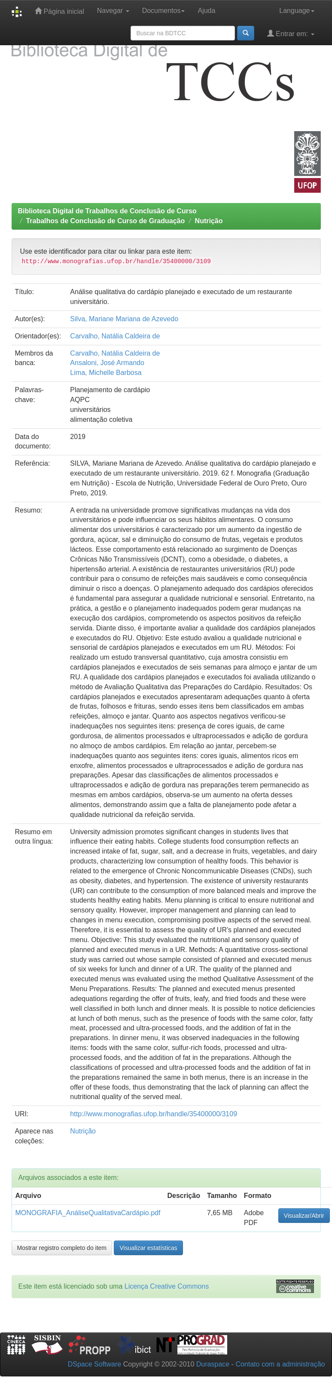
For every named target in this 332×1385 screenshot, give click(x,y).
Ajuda (206, 10)
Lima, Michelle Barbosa (105, 372)
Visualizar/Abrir (304, 1215)
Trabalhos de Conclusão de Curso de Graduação (105, 220)
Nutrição (209, 220)
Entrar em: (290, 33)
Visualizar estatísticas (148, 1247)
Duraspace (212, 1364)
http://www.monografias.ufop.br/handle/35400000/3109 (153, 1114)
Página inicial (59, 11)
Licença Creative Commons (167, 1286)
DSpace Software (95, 1364)
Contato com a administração (280, 1364)
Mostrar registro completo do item (62, 1247)
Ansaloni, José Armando (107, 362)
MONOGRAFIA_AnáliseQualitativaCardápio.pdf (88, 1212)
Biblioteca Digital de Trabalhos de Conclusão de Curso (107, 211)
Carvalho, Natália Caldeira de (115, 336)
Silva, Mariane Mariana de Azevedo (124, 318)
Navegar (113, 10)
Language (296, 10)
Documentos (163, 10)
